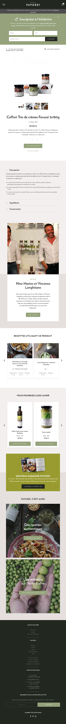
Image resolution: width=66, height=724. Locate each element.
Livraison (33, 632)
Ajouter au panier (33, 145)
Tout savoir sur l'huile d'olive (33, 592)
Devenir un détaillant (33, 659)
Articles (33, 647)
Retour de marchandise (33, 634)
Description (14, 170)
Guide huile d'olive (33, 651)
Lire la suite (33, 314)
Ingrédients (14, 203)
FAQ (33, 653)
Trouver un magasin (33, 151)
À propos (33, 645)
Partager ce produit (52, 49)
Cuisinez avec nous (33, 538)
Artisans (33, 649)
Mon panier (33, 630)
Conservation (15, 209)
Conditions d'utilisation (33, 661)
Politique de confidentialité (33, 664)
